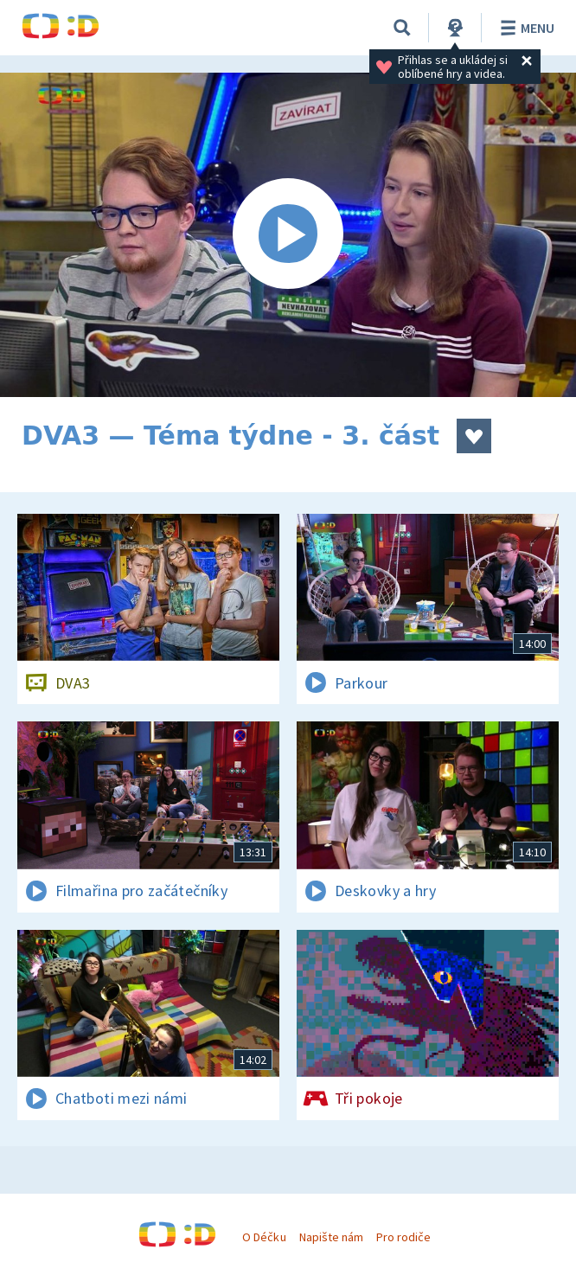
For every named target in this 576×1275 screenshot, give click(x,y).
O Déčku (263, 1237)
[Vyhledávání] (402, 27)
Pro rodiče (403, 1237)
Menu (524, 28)
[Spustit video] (288, 235)
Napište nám (331, 1237)
